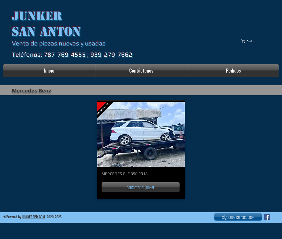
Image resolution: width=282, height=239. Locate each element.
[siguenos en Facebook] (238, 217)
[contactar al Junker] (141, 187)
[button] (250, 41)
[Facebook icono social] (267, 217)
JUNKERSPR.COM (33, 216)
